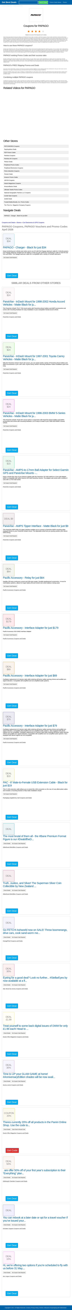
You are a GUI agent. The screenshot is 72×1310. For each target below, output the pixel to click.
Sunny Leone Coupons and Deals (13, 1085)
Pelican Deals (8, 161)
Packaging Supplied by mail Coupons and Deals (17, 798)
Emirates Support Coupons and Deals (14, 1228)
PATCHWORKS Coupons (12, 146)
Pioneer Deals (8, 174)
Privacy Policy (35, 1307)
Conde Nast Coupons (10, 196)
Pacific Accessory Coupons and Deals (14, 590)
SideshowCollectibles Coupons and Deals (15, 847)
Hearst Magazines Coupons (12, 183)
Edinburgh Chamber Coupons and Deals (15, 1181)
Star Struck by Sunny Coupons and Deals (15, 988)
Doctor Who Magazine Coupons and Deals (15, 1037)
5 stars (43, 31)
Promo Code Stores (55, 2)
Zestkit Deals (8, 199)
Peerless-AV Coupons (10, 158)
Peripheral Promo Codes (11, 165)
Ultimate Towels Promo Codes (13, 189)
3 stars (36, 31)
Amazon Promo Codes (11, 177)
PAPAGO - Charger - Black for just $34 (15, 215)
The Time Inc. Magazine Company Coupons (17, 205)
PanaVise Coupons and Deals (12, 317)
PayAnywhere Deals (10, 149)
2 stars (32, 31)
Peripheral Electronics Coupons (13, 168)
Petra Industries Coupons (11, 171)
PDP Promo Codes (10, 152)
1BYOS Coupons (9, 180)
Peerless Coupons (9, 155)
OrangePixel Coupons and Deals (13, 941)
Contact (28, 1307)
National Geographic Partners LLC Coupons (17, 192)
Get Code (12, 1150)
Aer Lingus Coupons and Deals (12, 1276)
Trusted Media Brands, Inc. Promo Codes (16, 202)
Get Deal (12, 275)
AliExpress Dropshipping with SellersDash (55, 1307)
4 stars (39, 31)
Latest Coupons (18, 5)
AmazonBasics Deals (10, 186)
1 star (29, 31)
